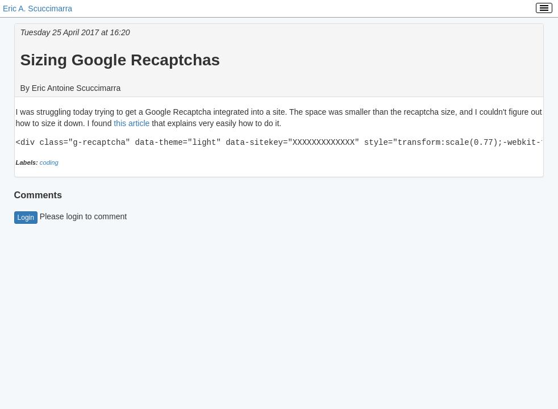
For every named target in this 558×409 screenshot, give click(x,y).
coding (49, 162)
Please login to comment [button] (70, 216)
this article (131, 123)
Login (26, 218)
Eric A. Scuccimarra (37, 8)
